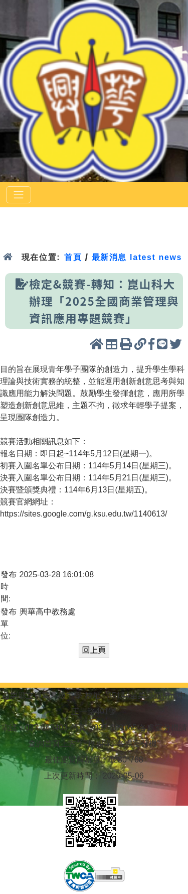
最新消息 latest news (137, 257)
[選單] (18, 194)
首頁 (73, 257)
